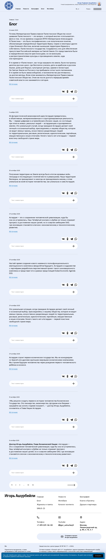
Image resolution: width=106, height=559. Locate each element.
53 (28, 485)
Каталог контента (66, 505)
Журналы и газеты (45, 505)
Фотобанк (50, 8)
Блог (42, 8)
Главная (18, 8)
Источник (13, 84)
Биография (35, 8)
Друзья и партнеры (88, 505)
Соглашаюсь (98, 555)
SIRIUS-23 (41, 508)
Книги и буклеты (87, 501)
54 (33, 485)
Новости (26, 8)
